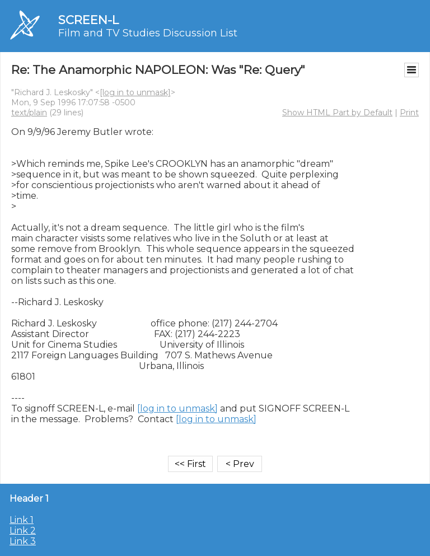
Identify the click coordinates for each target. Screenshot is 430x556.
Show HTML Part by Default (337, 113)
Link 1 (22, 520)
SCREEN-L (88, 20)
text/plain (29, 113)
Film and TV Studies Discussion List (147, 33)
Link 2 (23, 530)
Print (409, 113)
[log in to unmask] (135, 92)
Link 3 (23, 541)
